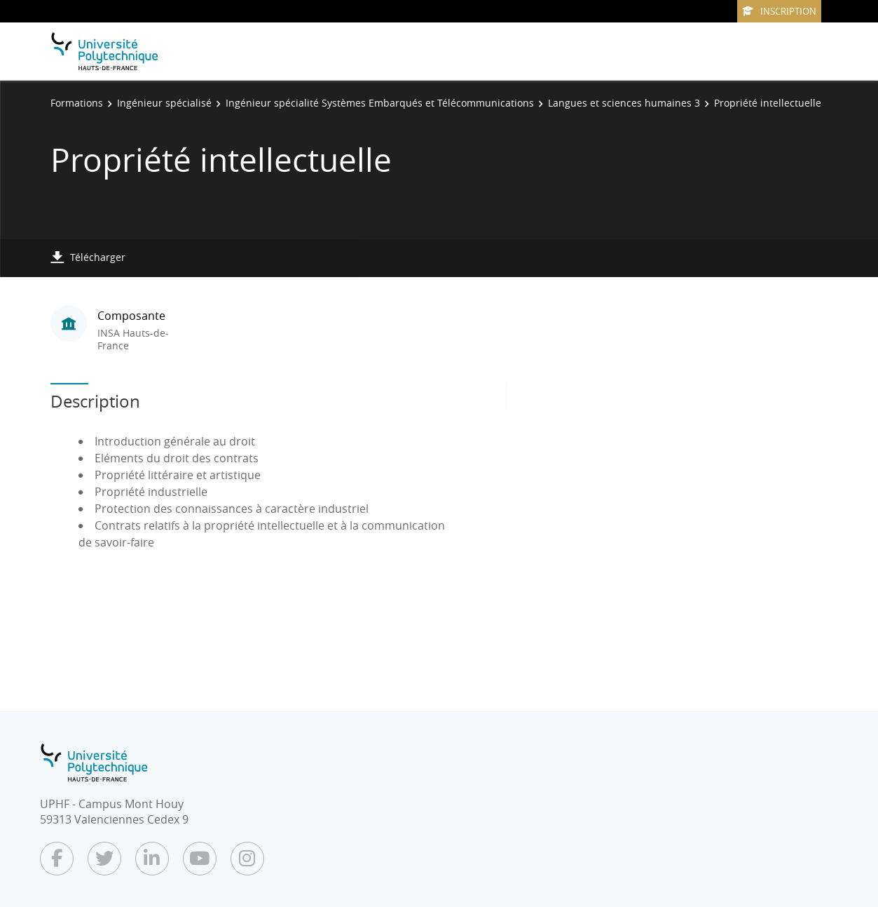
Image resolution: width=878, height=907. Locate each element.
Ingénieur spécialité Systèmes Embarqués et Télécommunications (380, 102)
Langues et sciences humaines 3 (624, 102)
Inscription (779, 11)
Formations (76, 102)
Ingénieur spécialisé (164, 102)
